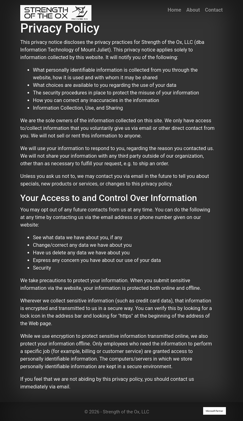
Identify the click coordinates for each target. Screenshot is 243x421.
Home (174, 10)
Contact (214, 10)
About (193, 10)
